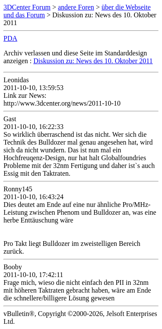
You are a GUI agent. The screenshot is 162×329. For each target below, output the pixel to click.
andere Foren (76, 7)
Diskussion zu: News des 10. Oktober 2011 (92, 61)
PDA (10, 38)
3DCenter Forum (27, 7)
